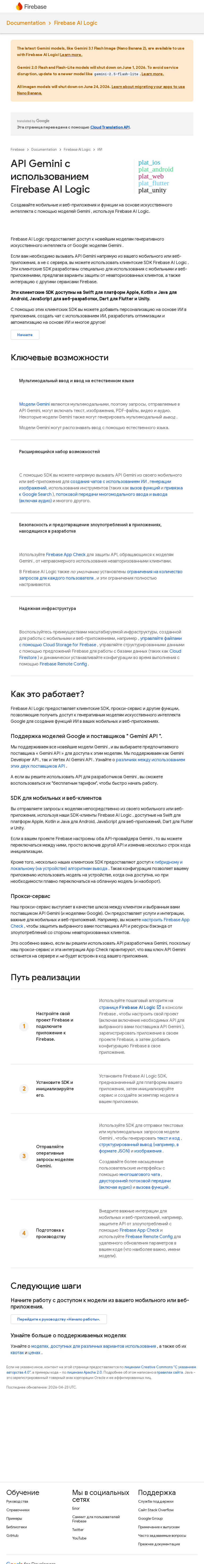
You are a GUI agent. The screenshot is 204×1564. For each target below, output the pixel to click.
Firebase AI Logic (75, 23)
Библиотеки (16, 1527)
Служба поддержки (155, 1501)
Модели (34, 404)
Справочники (17, 1509)
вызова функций (152, 1187)
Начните (25, 334)
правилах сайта (170, 1372)
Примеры (14, 1518)
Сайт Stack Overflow (156, 1509)
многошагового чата (140, 1174)
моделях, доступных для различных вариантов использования (93, 1346)
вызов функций (145, 488)
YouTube (79, 1538)
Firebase (17, 149)
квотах (17, 1352)
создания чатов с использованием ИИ (108, 481)
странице (127, 1007)
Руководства (17, 1501)
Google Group (150, 1518)
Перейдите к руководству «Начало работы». (58, 1319)
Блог (76, 1508)
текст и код (168, 1138)
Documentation (25, 23)
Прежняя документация (159, 1544)
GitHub (12, 1535)
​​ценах (34, 1352)
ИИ (99, 149)
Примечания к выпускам (159, 1527)
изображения (148, 1151)
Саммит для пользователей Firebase (96, 1518)
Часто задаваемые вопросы (162, 1535)
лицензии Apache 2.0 (84, 1372)
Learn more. (71, 54)
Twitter (78, 1529)
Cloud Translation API (110, 127)
